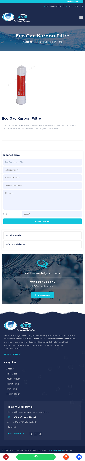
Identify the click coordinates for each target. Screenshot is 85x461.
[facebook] (36, 434)
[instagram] (31, 434)
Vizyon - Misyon (16, 244)
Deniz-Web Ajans (55, 450)
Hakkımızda (14, 235)
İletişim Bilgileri (13, 394)
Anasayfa (27, 42)
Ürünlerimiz (11, 389)
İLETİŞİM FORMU (42, 295)
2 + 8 (5, 214)
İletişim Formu (12, 354)
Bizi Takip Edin (16, 434)
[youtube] (40, 434)
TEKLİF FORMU (72, 2)
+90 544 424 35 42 (24, 416)
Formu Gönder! (42, 221)
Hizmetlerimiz (12, 384)
